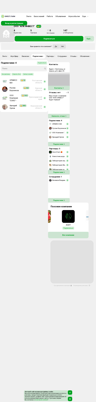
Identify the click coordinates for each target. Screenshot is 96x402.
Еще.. (85, 16)
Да (56, 46)
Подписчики (38, 56)
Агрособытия (74, 16)
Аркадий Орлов (13, 106)
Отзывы (73, 56)
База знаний (39, 16)
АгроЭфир (14, 56)
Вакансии (26, 56)
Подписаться (49, 39)
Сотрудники (63, 56)
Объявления (60, 16)
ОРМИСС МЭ (13, 81)
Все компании (68, 235)
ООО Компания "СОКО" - (14, 98)
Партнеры (50, 56)
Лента (28, 16)
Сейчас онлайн (28, 74)
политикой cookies (41, 400)
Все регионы (6, 74)
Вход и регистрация (14, 23)
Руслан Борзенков (14, 89)
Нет (62, 46)
